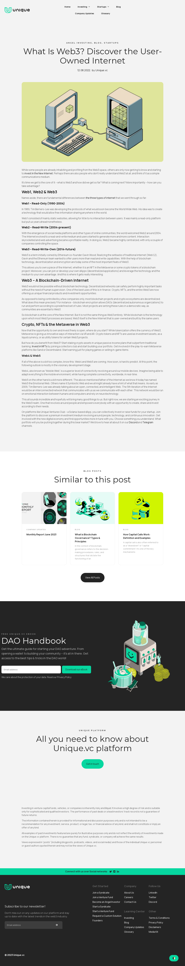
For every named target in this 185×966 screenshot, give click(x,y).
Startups (103, 7)
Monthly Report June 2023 (41, 534)
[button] (92, 577)
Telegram (148, 422)
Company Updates (84, 13)
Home (67, 6)
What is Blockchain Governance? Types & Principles (87, 538)
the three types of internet (100, 198)
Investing (84, 7)
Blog (118, 6)
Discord (133, 422)
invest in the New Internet (38, 173)
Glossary (105, 13)
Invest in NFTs (39, 346)
